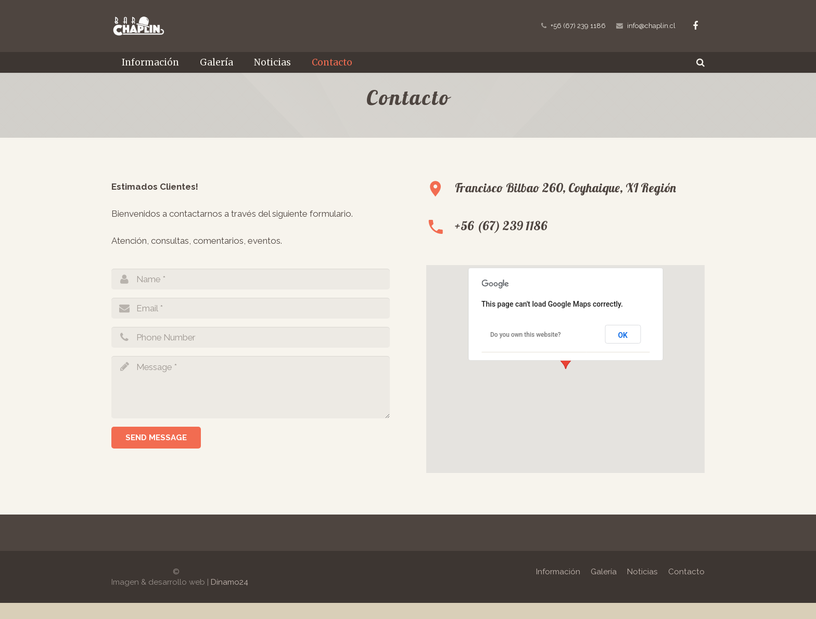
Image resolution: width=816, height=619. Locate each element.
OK (623, 351)
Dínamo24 (229, 598)
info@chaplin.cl (651, 26)
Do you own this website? (525, 350)
